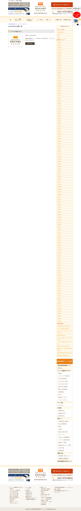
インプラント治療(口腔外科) (64, 439)
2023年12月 (59, 80)
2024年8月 (59, 70)
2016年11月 (59, 277)
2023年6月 (59, 92)
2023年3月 (59, 100)
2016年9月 (59, 282)
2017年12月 (59, 244)
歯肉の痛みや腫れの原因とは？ (62, 355)
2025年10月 (59, 52)
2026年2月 (59, 44)
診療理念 (60, 373)
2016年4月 (59, 295)
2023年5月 (59, 95)
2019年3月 (59, 206)
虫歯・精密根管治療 (62, 423)
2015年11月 (59, 308)
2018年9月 (59, 222)
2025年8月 (59, 54)
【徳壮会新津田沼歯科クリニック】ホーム (10, 21)
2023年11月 (59, 82)
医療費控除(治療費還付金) (63, 458)
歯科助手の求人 (61, 415)
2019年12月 (59, 184)
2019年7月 (59, 196)
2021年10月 (59, 138)
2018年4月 (59, 234)
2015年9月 (59, 313)
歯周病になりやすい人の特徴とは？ (63, 346)
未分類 (58, 37)
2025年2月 (59, 62)
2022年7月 (59, 120)
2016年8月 (59, 285)
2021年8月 (59, 141)
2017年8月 (59, 255)
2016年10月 (59, 280)
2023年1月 (59, 105)
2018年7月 (59, 227)
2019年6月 (59, 199)
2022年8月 (59, 118)
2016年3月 (59, 298)
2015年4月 (59, 320)
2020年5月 (59, 171)
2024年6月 (59, 72)
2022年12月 (59, 108)
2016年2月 (59, 300)
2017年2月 (59, 270)
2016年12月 (59, 275)
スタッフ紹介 (39, 21)
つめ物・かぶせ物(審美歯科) (64, 437)
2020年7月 (59, 168)
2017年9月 (59, 252)
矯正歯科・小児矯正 (62, 442)
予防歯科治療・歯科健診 (63, 421)
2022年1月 (59, 130)
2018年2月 (59, 239)
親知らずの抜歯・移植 (62, 431)
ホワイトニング (61, 434)
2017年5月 (59, 262)
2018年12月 (59, 214)
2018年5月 (59, 232)
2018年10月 (59, 219)
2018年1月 (59, 242)
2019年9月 (59, 191)
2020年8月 (59, 166)
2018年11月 (59, 217)
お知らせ (58, 34)
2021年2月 (59, 153)
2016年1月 (59, 303)
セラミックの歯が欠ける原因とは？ (63, 328)
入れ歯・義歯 (61, 447)
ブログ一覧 (60, 405)
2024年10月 (59, 67)
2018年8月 (59, 224)
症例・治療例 (57, 489)
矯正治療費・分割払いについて (64, 455)
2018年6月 (59, 229)
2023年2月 (59, 103)
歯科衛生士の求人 (62, 413)
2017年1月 (59, 272)
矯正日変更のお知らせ (61, 335)
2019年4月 (59, 204)
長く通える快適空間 (62, 378)
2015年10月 (59, 310)
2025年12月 (59, 47)
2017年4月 (59, 265)
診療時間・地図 (68, 21)
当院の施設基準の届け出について (64, 461)
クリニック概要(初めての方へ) (18, 21)
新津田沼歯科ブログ (60, 32)
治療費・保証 (58, 21)
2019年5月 (59, 201)
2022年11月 (59, 110)
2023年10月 (59, 85)
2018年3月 (59, 237)
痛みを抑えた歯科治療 (62, 386)
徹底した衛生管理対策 (62, 389)
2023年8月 (59, 87)
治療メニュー (49, 21)
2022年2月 (59, 128)
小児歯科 (60, 429)
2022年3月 (59, 125)
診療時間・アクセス (62, 397)
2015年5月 (59, 318)
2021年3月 (59, 151)
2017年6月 (59, 260)
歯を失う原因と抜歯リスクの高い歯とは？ (64, 352)
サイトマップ (57, 492)
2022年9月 (59, 115)
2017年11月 (59, 247)
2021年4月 (59, 148)
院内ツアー (60, 394)
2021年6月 (59, 146)
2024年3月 (59, 75)
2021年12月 (59, 133)
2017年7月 (59, 257)
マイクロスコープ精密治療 (29, 21)
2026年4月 (59, 42)
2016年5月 (59, 293)
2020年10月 (59, 161)
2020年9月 (59, 163)
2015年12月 (59, 305)
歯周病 (59, 426)
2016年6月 (59, 290)
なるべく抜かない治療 (62, 381)
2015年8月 (59, 315)
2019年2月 (59, 209)
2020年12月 (59, 156)
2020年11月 (59, 158)
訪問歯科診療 (61, 391)
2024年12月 (59, 65)
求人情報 (59, 408)
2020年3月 (59, 176)
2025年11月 (59, 49)
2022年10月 (59, 113)
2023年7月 (59, 90)
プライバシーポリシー (62, 399)
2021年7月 (59, 143)
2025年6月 (59, 57)
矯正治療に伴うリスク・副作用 (64, 445)
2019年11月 (59, 186)
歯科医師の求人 (61, 410)
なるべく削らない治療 (62, 383)
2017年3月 (59, 267)
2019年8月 (59, 194)
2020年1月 (59, 181)
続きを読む (30, 43)
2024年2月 (59, 77)
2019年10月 (59, 189)
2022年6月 (59, 123)
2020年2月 (59, 179)
